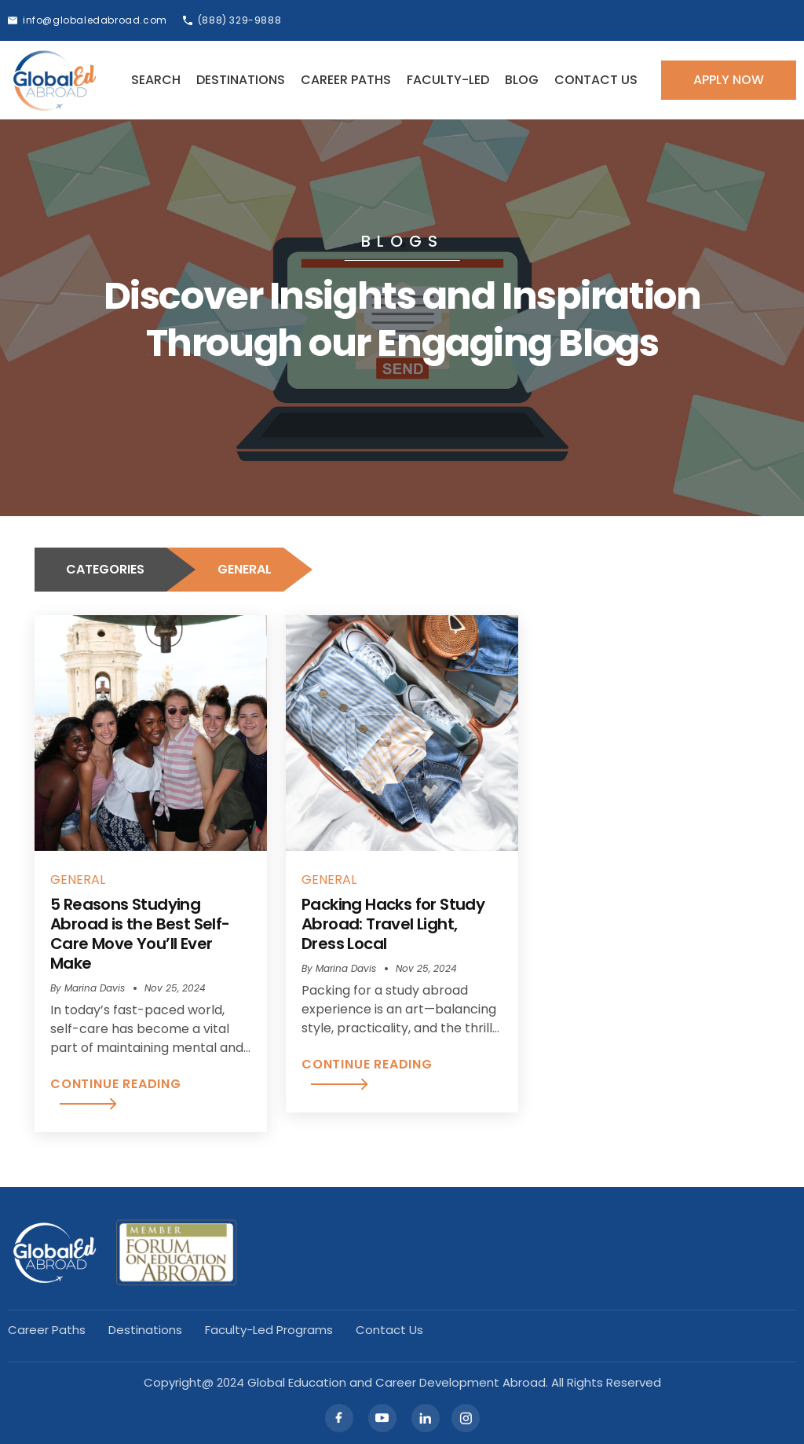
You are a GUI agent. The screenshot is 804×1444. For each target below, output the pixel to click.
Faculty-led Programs (269, 1330)
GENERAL (77, 879)
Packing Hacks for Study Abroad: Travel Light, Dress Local (393, 924)
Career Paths (346, 80)
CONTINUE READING (115, 1092)
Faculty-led (448, 80)
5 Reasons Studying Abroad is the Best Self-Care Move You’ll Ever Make (140, 933)
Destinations (240, 80)
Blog (522, 80)
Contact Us (596, 80)
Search (156, 80)
